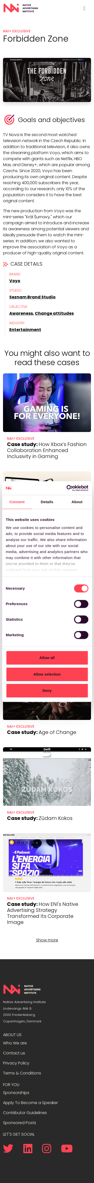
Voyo (14, 281)
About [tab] (76, 502)
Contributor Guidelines (25, 1113)
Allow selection (47, 674)
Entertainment (25, 330)
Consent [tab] (17, 502)
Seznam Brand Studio (32, 297)
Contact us (14, 1053)
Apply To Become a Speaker (30, 1103)
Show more (47, 940)
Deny (47, 690)
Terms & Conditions (22, 1073)
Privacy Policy (16, 1063)
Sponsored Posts (19, 1123)
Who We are (15, 1043)
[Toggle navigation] (84, 8)
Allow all (47, 658)
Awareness (21, 313)
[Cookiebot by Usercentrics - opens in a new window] (67, 488)
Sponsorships (16, 1093)
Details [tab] (47, 502)
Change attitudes (54, 313)
